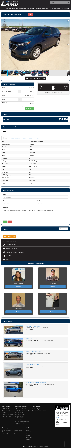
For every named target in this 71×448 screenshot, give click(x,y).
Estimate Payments (7, 432)
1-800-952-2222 (9, 236)
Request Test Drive (10, 248)
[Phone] (18, 203)
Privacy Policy (5, 433)
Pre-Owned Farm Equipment (39, 410)
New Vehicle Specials (7, 414)
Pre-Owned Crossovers (21, 419)
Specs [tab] (24, 138)
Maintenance (55, 8)
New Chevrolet (6, 410)
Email (38, 201)
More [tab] (37, 138)
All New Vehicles (6, 409)
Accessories (17, 432)
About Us (28, 430)
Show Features (63, 228)
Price (3, 87)
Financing (45, 8)
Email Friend (8, 256)
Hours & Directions (30, 432)
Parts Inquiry (17, 433)
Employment (29, 441)
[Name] (35, 197)
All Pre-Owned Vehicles (21, 409)
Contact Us (28, 439)
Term (3, 95)
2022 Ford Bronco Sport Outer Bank (36, 382)
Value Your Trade (9, 241)
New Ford (4, 412)
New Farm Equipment (37, 409)
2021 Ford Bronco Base (32, 364)
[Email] (52, 203)
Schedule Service (18, 430)
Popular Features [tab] (15, 138)
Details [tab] (5, 138)
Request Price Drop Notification (13, 252)
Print (6, 259)
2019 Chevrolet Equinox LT (33, 326)
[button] (67, 20)
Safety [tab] (31, 138)
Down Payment (6, 91)
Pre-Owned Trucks (19, 414)
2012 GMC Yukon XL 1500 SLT (34, 351)
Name (4, 194)
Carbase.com (40, 446)
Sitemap (46, 446)
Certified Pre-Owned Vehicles (22, 410)
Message (5, 207)
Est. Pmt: (4, 103)
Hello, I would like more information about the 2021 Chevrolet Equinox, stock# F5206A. (35, 214)
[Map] (57, 417)
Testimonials (29, 437)
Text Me (18, 286)
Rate (3, 99)
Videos (27, 433)
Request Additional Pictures (35, 78)
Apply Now (29, 108)
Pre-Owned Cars (19, 412)
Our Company (65, 8)
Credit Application (10, 244)
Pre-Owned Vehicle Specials (22, 421)
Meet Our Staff (29, 435)
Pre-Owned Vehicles (22, 8)
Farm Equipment (35, 8)
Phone (5, 201)
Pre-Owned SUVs (19, 418)
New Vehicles (10, 8)
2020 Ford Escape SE (32, 338)
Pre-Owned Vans (19, 416)
